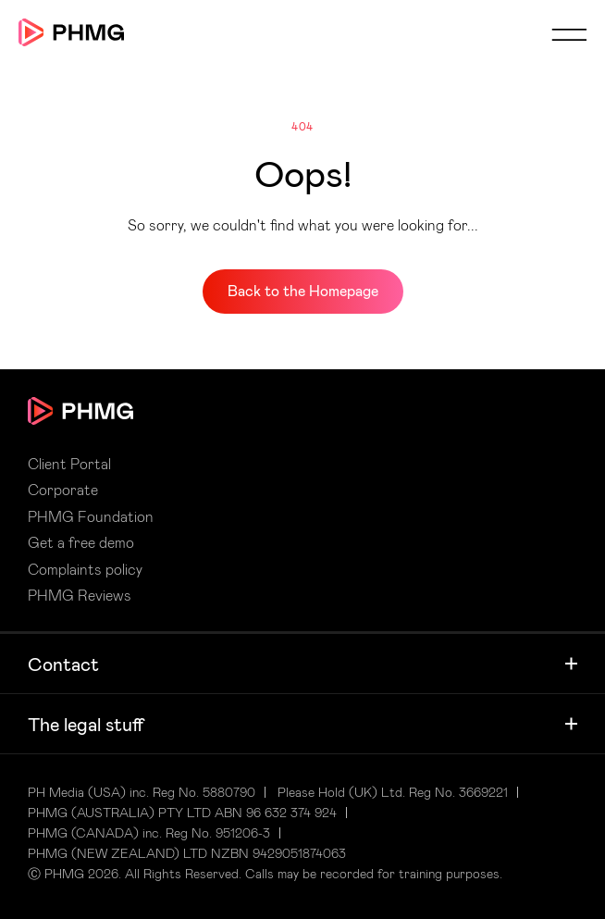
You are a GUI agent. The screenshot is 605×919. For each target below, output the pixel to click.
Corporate (63, 489)
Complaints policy (85, 569)
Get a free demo (81, 542)
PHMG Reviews (79, 595)
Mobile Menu (568, 34)
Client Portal (69, 463)
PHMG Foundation (91, 516)
